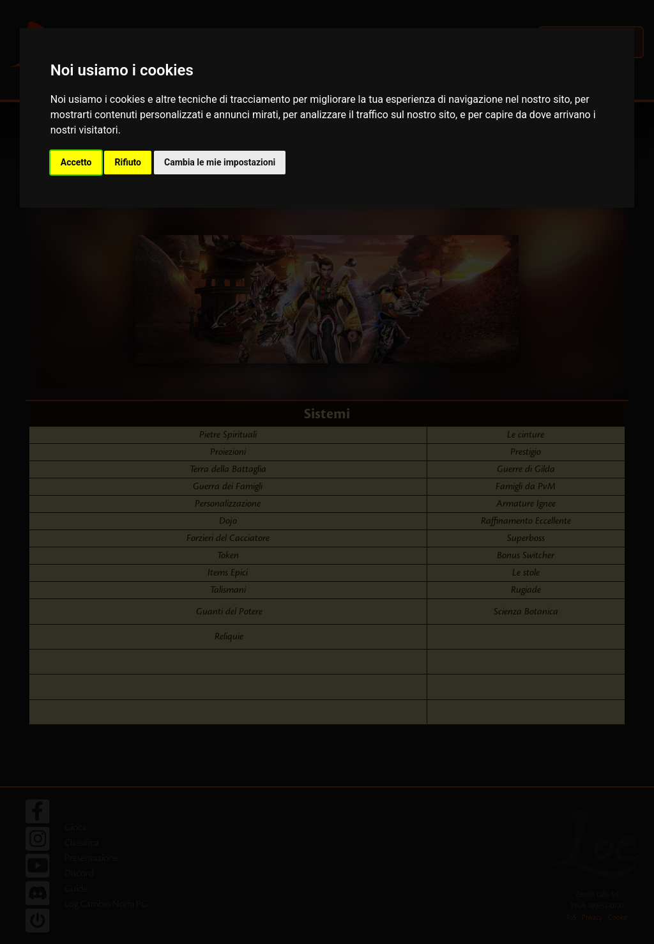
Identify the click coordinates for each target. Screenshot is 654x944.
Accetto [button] (76, 162)
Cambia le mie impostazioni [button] (219, 162)
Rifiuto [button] (127, 162)
